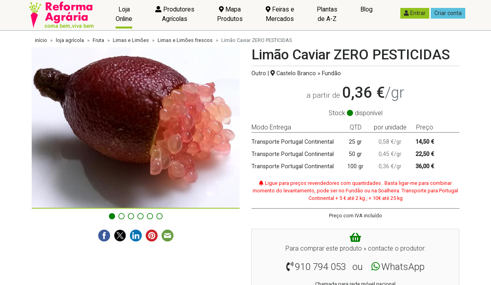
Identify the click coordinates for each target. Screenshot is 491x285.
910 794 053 (320, 266)
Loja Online (124, 14)
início (41, 40)
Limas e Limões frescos (185, 40)
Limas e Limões (131, 40)
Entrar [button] (415, 13)
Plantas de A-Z (327, 14)
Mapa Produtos (230, 14)
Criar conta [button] (448, 13)
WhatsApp (402, 266)
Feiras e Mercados (280, 14)
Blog (366, 9)
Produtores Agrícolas (174, 14)
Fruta (98, 40)
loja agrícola (70, 40)
